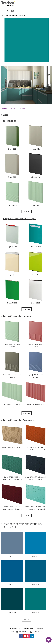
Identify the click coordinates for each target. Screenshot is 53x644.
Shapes (4, 108)
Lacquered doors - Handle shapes (19, 219)
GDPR (12, 631)
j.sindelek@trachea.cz (38, 631)
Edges (13, 108)
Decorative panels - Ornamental (18, 420)
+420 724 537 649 (23, 631)
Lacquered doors (11, 121)
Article (22, 108)
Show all (26, 211)
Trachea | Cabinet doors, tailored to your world (8, 3)
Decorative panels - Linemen (17, 316)
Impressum (40, 628)
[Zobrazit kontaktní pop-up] (49, 640)
